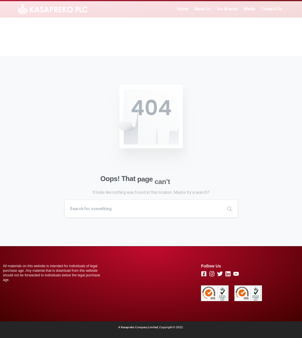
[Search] (143, 208)
